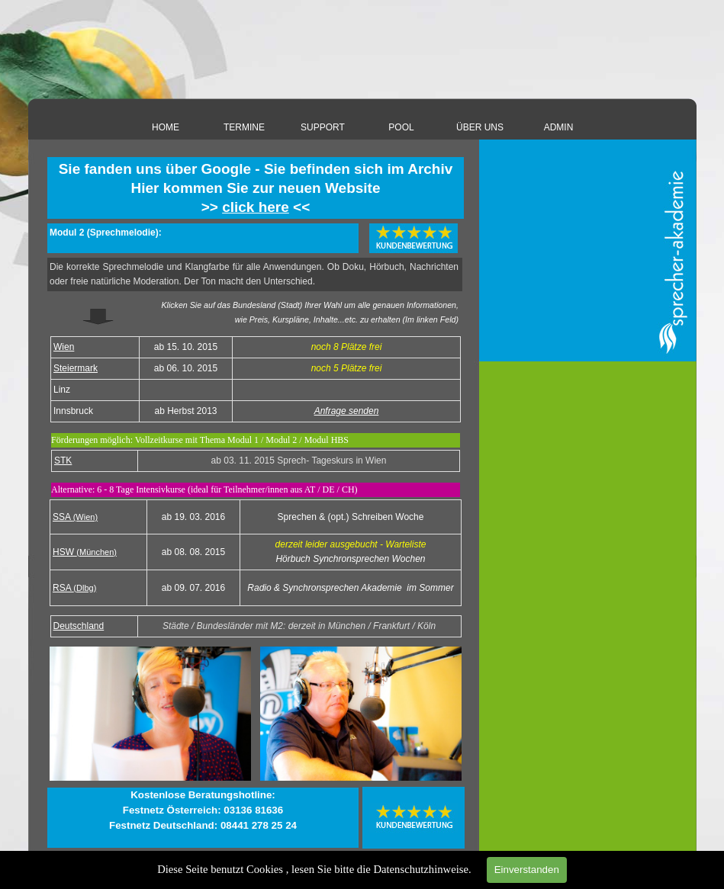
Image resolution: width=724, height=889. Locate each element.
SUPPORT (323, 127)
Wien (63, 347)
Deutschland (79, 626)
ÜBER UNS (480, 127)
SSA (75, 517)
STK (63, 460)
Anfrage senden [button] (346, 411)
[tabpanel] (256, 188)
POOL (400, 127)
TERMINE (244, 127)
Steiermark (75, 368)
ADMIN (559, 127)
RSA (74, 588)
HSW (85, 552)
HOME (165, 127)
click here (255, 207)
